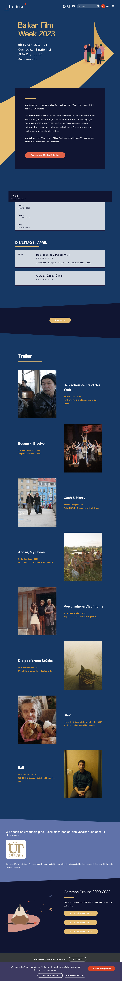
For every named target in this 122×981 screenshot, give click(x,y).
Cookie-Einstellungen (75, 975)
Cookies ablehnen (50, 975)
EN (107, 6)
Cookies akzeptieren (101, 968)
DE (103, 6)
